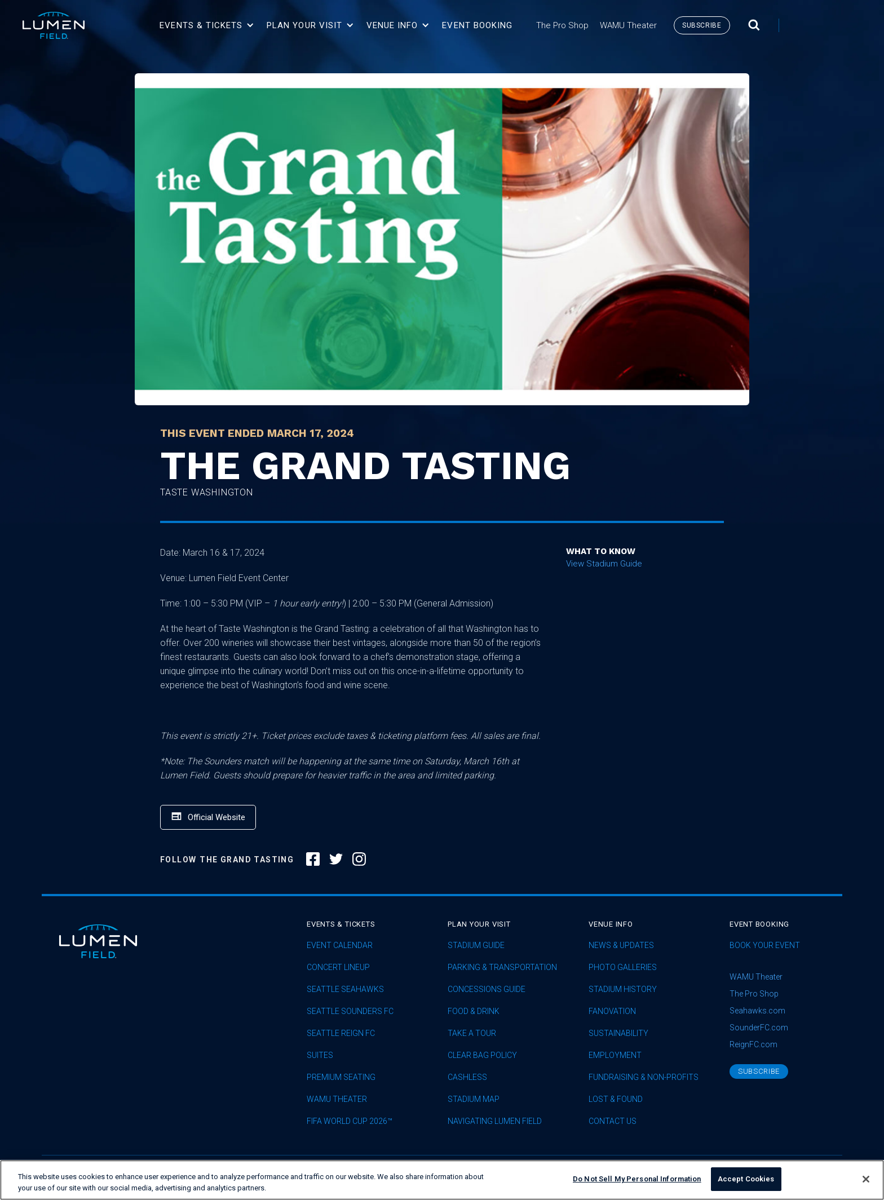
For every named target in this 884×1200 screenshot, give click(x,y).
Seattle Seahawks (345, 989)
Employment (615, 1055)
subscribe (701, 25)
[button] (207, 25)
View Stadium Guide (604, 564)
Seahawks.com (757, 1010)
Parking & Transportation (502, 967)
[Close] (866, 1184)
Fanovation (612, 1011)
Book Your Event (765, 945)
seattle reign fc (341, 1033)
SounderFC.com (759, 1027)
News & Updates (621, 945)
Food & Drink (474, 1011)
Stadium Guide (476, 945)
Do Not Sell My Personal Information (637, 1184)
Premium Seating (341, 1077)
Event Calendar (340, 945)
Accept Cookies (746, 1184)
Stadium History (623, 989)
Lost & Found (616, 1099)
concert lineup (338, 967)
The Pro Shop (754, 993)
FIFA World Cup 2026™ (349, 1121)
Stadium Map (474, 1099)
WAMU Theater (337, 1099)
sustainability (618, 1033)
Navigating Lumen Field (495, 1121)
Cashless (467, 1077)
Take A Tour (472, 1033)
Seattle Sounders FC (350, 1011)
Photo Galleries (623, 967)
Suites (320, 1055)
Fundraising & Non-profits (644, 1077)
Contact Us (613, 1121)
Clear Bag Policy (482, 1055)
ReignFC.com (753, 1044)
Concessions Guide (486, 989)
